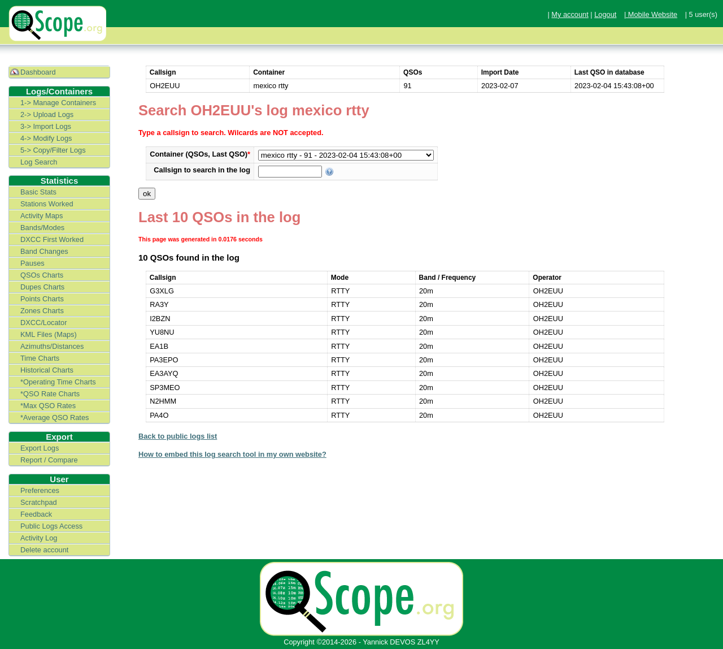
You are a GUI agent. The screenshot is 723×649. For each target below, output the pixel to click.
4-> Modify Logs (46, 138)
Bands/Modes (42, 227)
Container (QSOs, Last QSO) (200, 154)
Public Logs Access (51, 526)
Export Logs (39, 448)
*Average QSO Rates (54, 417)
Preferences (39, 490)
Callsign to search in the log (202, 170)
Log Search (38, 162)
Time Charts (39, 358)
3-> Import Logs (45, 126)
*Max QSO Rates (48, 405)
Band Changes (44, 251)
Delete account (44, 550)
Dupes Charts (42, 287)
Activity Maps (41, 215)
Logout (605, 14)
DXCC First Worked (52, 239)
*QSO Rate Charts (50, 394)
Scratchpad (38, 502)
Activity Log (38, 538)
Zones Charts (42, 310)
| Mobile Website (650, 14)
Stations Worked (46, 204)
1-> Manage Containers (58, 102)
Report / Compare (49, 460)
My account (569, 14)
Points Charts (42, 299)
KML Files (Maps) (48, 334)
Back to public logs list (177, 436)
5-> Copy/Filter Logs (53, 150)
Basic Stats (38, 192)
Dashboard (38, 72)
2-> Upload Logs (46, 114)
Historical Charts (46, 370)
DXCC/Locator (43, 322)
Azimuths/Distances (52, 346)
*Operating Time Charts (58, 382)
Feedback (36, 514)
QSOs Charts (41, 275)
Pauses (32, 263)
